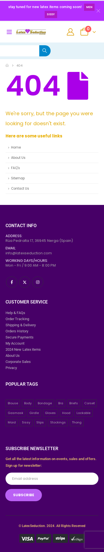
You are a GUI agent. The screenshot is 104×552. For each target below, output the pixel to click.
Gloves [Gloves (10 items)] (50, 413)
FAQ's (15, 168)
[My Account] (70, 32)
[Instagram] (37, 282)
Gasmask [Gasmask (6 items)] (15, 413)
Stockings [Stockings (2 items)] (58, 422)
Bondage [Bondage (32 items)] (45, 403)
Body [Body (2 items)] (28, 403)
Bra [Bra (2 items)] (60, 403)
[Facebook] (11, 282)
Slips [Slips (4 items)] (40, 422)
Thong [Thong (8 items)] (77, 422)
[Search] (44, 50)
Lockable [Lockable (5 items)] (83, 413)
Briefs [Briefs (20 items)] (73, 403)
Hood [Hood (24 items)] (66, 413)
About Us (18, 157)
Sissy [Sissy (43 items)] (26, 422)
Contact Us (20, 188)
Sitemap (18, 178)
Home (16, 147)
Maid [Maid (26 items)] (12, 422)
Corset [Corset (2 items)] (89, 403)
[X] (24, 282)
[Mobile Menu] (9, 32)
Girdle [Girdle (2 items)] (34, 413)
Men (89, 7)
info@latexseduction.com (29, 253)
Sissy (51, 14)
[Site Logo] (31, 32)
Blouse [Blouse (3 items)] (13, 403)
